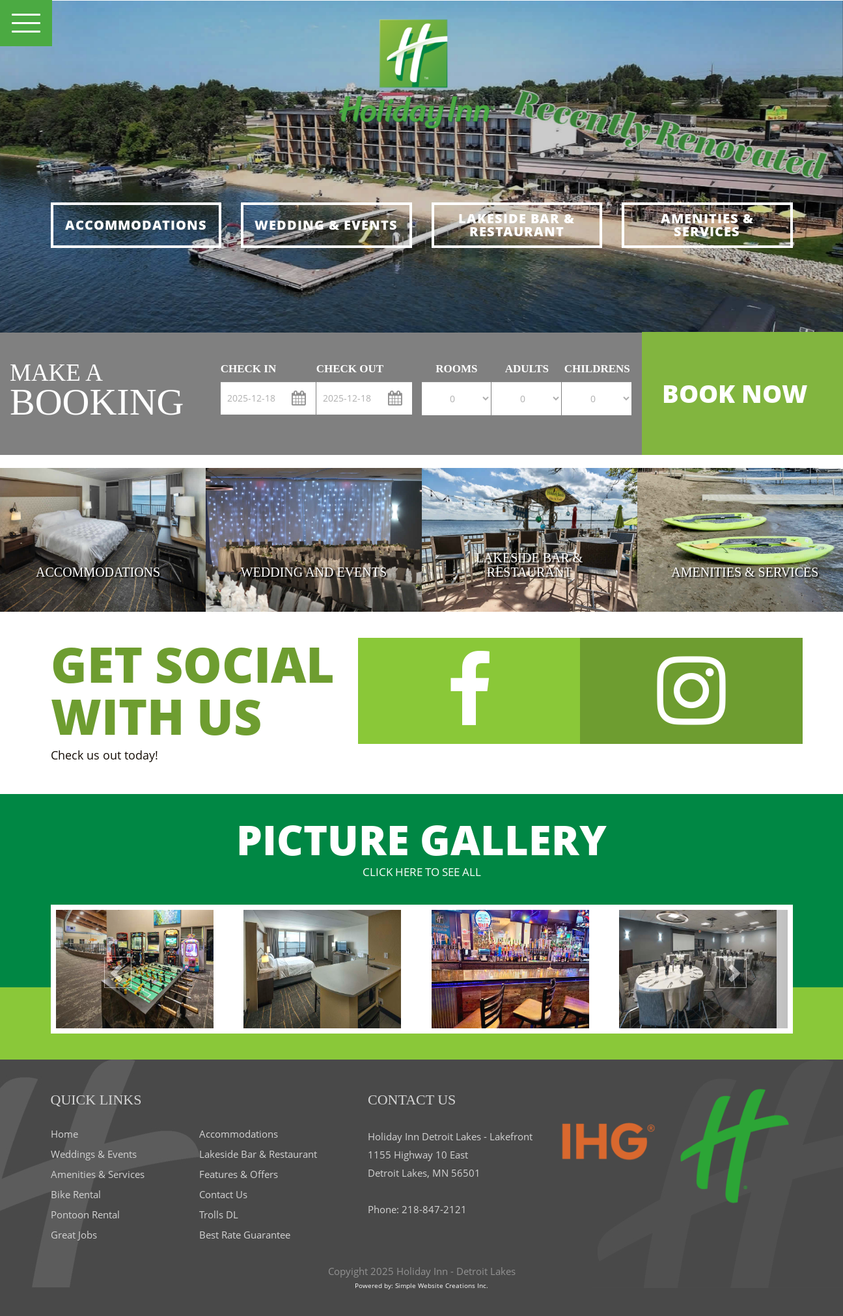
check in (248, 369)
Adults (527, 369)
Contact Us (223, 1194)
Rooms (456, 369)
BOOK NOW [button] (734, 393)
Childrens (597, 369)
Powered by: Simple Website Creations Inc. (421, 1285)
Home (64, 1133)
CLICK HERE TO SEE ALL (422, 871)
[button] (111, 969)
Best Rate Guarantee (244, 1234)
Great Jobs (74, 1234)
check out (349, 369)
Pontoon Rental (85, 1214)
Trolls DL (218, 1214)
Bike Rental (76, 1194)
